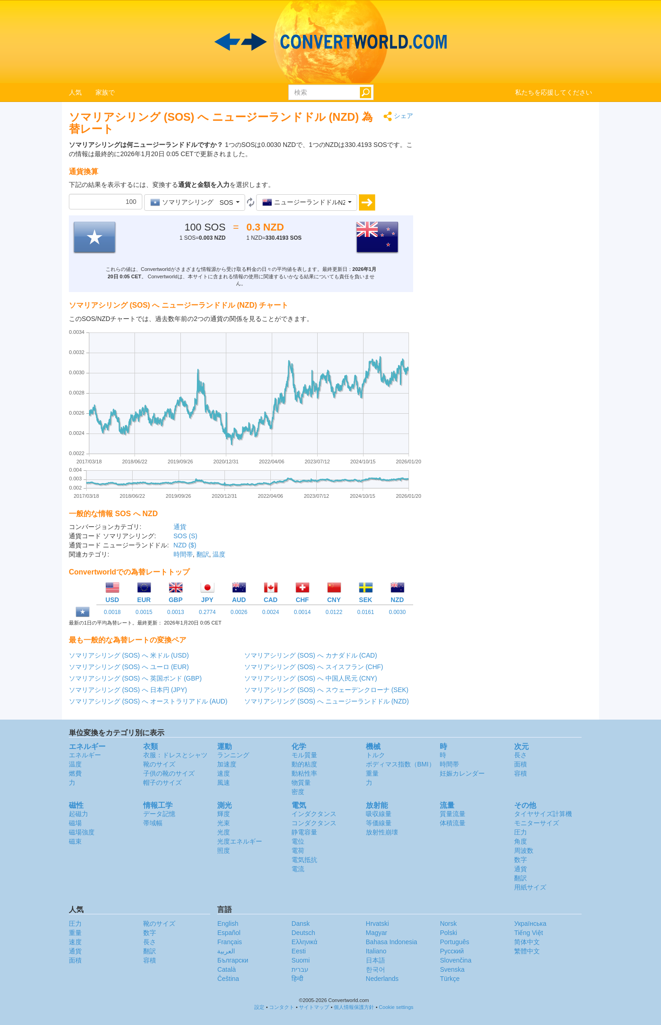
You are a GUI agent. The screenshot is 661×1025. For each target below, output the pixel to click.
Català (226, 969)
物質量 (301, 782)
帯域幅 (152, 823)
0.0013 (175, 612)
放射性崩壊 (382, 832)
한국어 (375, 969)
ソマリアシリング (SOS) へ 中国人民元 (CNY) (310, 678)
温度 (219, 554)
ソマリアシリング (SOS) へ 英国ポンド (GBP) (135, 678)
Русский (452, 951)
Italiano (376, 951)
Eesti (298, 951)
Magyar (376, 932)
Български (232, 960)
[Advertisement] (509, 175)
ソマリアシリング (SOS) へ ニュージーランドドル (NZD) (326, 701)
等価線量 (379, 823)
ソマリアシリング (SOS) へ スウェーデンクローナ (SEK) (326, 689)
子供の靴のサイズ (169, 773)
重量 (372, 773)
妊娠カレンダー (462, 773)
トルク (375, 755)
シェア (398, 116)
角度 (520, 841)
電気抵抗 (304, 859)
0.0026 (238, 612)
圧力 (520, 832)
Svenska (452, 969)
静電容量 (304, 832)
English (227, 923)
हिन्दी (297, 978)
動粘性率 (304, 773)
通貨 (180, 526)
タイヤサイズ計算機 (543, 813)
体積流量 (452, 823)
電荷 (297, 850)
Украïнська (530, 923)
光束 (223, 823)
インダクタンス (313, 813)
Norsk (448, 923)
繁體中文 (527, 951)
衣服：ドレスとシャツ (175, 755)
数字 (520, 859)
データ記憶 (159, 813)
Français (229, 942)
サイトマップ (314, 1007)
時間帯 (183, 554)
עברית (299, 969)
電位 (297, 841)
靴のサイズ (159, 764)
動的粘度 (304, 764)
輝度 (223, 813)
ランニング (233, 755)
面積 (520, 764)
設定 (259, 1007)
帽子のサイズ (162, 782)
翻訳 (202, 554)
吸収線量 (379, 813)
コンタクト (281, 1007)
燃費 (75, 773)
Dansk (300, 923)
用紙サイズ (530, 887)
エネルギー (85, 755)
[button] (194, 202)
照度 (223, 850)
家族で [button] (105, 92)
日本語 (375, 960)
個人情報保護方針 (354, 1007)
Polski (448, 932)
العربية (226, 951)
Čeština (228, 978)
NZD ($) (185, 545)
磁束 (75, 841)
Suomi (300, 960)
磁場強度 (82, 832)
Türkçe (449, 978)
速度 (223, 773)
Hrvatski (377, 923)
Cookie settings (396, 1007)
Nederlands (382, 978)
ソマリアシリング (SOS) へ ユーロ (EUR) (129, 666)
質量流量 (452, 813)
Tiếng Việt (528, 932)
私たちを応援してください (553, 92)
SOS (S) (185, 536)
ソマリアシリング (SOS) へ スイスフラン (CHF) (313, 666)
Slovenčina (455, 960)
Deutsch (303, 932)
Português (454, 942)
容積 (520, 773)
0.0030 (397, 612)
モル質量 (304, 755)
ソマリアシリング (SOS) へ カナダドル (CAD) (310, 655)
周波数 (523, 850)
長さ (520, 755)
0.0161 (365, 612)
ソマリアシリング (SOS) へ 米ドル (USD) (129, 655)
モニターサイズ (536, 823)
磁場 (75, 823)
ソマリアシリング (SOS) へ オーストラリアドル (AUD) (148, 701)
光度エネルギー (239, 841)
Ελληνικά (304, 942)
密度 (297, 791)
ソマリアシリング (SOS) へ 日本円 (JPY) (128, 689)
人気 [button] (75, 92)
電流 (297, 869)
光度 (223, 832)
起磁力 (78, 813)
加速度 (226, 764)
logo (330, 41)
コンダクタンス (313, 823)
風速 (223, 782)
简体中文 (527, 942)
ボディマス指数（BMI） (400, 764)
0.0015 (143, 612)
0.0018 (112, 612)
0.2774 (207, 612)
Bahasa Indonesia (391, 942)
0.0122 (333, 612)
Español (229, 932)
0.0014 (302, 612)
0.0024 (270, 612)
